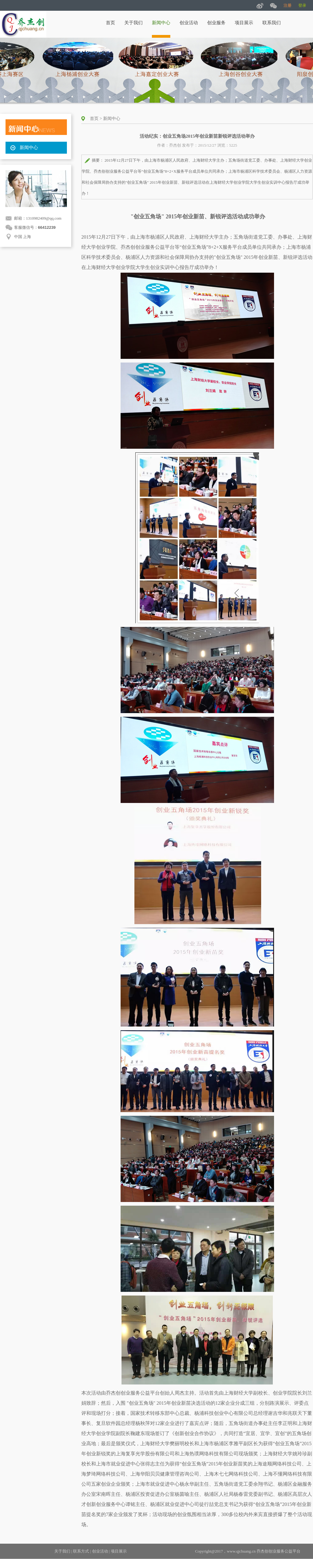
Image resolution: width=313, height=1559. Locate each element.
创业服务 (216, 22)
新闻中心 (161, 22)
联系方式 (81, 1551)
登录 (302, 5)
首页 (110, 22)
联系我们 (271, 22)
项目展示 (244, 22)
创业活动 (189, 22)
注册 (288, 5)
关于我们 (133, 22)
